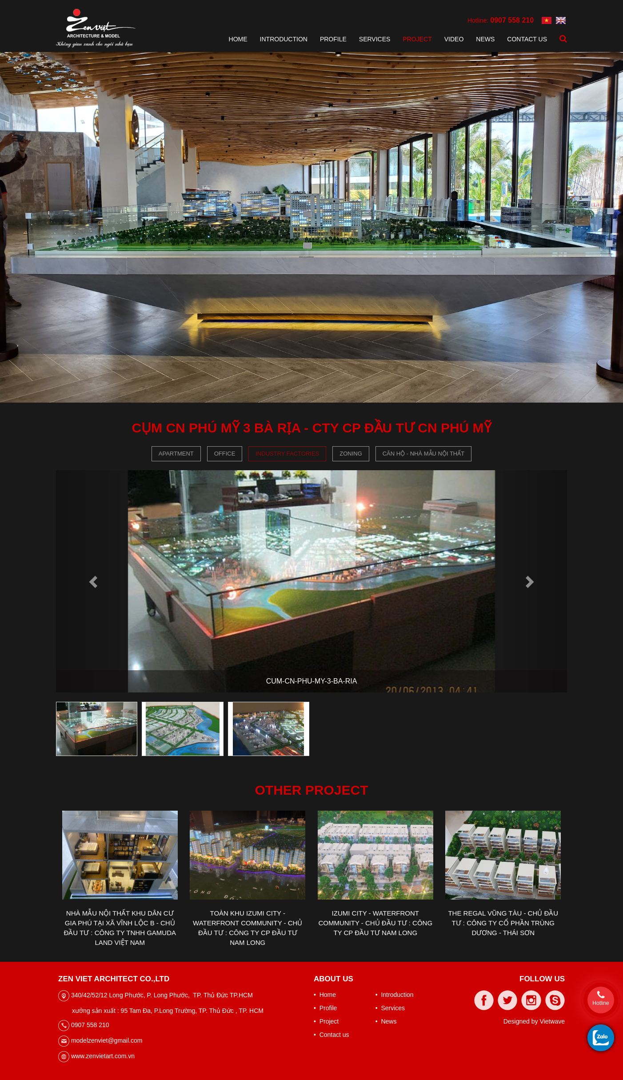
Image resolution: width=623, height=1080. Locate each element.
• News (386, 1021)
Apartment (176, 453)
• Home (325, 994)
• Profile (325, 1008)
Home (238, 39)
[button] (94, 581)
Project (417, 39)
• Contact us (331, 1034)
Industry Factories (287, 453)
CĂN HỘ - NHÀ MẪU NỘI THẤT (424, 453)
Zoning (350, 453)
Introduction (284, 39)
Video (454, 39)
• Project (326, 1021)
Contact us (527, 39)
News (485, 39)
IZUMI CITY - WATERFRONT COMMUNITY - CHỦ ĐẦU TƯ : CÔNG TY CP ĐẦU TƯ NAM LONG (375, 922)
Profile (333, 39)
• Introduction (394, 994)
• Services (390, 1008)
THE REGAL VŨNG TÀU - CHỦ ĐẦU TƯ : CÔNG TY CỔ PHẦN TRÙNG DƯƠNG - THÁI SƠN (503, 922)
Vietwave (552, 1021)
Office (225, 453)
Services (375, 39)
